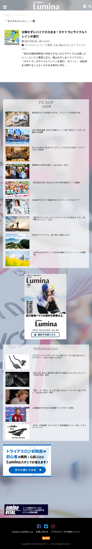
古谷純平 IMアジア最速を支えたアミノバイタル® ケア (55, 200)
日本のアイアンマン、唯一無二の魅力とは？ (51, 235)
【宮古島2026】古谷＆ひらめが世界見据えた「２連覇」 (56, 182)
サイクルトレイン (34, 45)
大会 (55, 45)
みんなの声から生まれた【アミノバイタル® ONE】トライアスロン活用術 (58, 149)
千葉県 (48, 45)
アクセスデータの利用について (65, 531)
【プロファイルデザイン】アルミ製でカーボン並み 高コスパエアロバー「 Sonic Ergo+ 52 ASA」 (58, 356)
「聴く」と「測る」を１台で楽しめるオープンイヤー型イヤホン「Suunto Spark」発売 (59, 391)
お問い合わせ (42, 531)
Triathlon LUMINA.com (22, 531)
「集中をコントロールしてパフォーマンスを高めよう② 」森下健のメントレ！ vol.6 (58, 218)
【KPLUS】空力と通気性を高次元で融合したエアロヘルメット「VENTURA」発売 (59, 374)
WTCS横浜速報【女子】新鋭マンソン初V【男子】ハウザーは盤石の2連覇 (58, 131)
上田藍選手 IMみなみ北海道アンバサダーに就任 (53, 408)
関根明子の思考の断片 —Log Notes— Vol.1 (50, 165)
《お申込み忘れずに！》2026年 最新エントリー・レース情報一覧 (58, 253)
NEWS (46, 41)
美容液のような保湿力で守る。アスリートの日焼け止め (56, 113)
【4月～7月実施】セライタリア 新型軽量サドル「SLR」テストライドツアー (59, 426)
